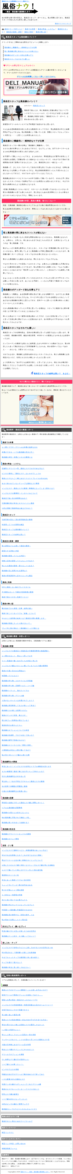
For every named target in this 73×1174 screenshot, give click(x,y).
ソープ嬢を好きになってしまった (14, 1099)
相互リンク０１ (8, 1132)
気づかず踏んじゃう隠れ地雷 (13, 890)
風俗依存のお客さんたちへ (12, 725)
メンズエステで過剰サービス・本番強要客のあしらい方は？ (25, 850)
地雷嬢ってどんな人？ (10, 676)
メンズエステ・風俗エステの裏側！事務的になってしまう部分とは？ (28, 488)
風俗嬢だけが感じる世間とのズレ (14, 710)
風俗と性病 (28, 32)
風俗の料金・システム (46, 29)
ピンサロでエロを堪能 (10, 1069)
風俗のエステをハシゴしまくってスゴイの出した (20, 1089)
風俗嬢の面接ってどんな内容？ (14, 556)
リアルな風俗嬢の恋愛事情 (12, 808)
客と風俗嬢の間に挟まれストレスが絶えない (21, 51)
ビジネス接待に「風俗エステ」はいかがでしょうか (21, 473)
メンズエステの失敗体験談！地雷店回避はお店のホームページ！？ (27, 1005)
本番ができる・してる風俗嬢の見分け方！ (18, 452)
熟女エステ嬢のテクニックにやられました (18, 1049)
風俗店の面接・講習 (14, 32)
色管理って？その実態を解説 (13, 525)
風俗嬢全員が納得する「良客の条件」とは (18, 915)
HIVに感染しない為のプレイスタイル (16, 587)
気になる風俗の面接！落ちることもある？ (18, 566)
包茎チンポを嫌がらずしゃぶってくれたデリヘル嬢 (21, 1084)
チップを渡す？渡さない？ (12, 962)
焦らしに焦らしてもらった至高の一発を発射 (19, 1035)
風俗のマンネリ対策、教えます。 (14, 715)
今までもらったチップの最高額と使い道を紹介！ (20, 957)
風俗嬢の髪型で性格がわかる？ (14, 740)
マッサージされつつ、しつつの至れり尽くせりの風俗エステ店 (25, 1040)
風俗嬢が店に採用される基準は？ (14, 571)
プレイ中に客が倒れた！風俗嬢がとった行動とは (20, 628)
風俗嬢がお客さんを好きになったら (15, 813)
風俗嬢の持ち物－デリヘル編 (13, 695)
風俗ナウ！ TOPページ (13, 29)
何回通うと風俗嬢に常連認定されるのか (17, 910)
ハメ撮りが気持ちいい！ (11, 1030)
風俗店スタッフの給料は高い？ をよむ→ (52, 374)
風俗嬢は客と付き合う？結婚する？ (15, 822)
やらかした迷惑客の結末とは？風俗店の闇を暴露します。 (24, 618)
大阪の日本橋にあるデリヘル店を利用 (16, 1045)
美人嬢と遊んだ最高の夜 (11, 1015)
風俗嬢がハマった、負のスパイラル (15, 690)
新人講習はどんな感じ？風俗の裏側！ (16, 546)
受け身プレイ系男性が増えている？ (15, 720)
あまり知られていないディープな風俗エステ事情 (20, 483)
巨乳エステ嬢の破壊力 (10, 1094)
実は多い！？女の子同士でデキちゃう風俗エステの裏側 (23, 781)
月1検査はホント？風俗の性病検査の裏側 (17, 592)
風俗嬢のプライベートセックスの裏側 (16, 834)
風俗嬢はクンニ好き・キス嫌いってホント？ (19, 936)
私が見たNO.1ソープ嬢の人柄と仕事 (16, 755)
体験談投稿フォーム (9, 1148)
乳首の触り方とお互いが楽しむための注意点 (19, 931)
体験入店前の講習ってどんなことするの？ (18, 561)
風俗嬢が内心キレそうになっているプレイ (18, 905)
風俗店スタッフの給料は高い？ (14, 534)
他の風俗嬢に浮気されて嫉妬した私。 (16, 817)
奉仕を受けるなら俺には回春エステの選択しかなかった (23, 1025)
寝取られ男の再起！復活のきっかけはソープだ (20, 1000)
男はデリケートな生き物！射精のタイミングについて (22, 860)
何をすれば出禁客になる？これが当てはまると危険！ (22, 855)
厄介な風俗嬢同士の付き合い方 (14, 776)
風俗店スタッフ (39, 106)
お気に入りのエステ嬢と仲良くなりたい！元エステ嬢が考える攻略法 (28, 865)
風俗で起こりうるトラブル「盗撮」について (19, 613)
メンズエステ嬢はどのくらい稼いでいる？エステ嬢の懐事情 (25, 666)
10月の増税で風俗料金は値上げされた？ (17, 508)
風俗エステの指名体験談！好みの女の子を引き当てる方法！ (25, 1020)
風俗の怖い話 (41, 32)
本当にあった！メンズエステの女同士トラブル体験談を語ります (26, 766)
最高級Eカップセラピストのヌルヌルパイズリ (19, 1109)
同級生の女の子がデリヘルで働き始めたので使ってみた (23, 1074)
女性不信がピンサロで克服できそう (15, 1010)
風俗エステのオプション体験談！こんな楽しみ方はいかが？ (25, 990)
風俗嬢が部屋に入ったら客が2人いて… (17, 623)
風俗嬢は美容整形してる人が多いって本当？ (19, 705)
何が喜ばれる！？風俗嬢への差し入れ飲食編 (19, 952)
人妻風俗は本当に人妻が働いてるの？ (16, 750)
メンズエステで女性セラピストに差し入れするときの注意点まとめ (27, 948)
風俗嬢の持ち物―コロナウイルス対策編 (17, 681)
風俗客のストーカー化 (10, 875)
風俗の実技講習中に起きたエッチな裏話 (17, 576)
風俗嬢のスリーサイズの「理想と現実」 (17, 745)
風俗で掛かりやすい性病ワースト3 (15, 597)
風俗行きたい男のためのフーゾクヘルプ (17, 1121)
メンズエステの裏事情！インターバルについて (20, 493)
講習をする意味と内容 (10, 551)
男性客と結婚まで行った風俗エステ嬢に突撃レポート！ (23, 803)
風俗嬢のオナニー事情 (10, 839)
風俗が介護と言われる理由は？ (14, 671)
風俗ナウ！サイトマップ (63, 23)
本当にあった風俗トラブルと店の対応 (16, 880)
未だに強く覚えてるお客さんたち (14, 900)
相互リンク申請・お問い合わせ (14, 1144)
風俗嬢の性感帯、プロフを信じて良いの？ (18, 735)
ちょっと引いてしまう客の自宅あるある (17, 885)
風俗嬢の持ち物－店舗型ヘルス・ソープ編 (18, 686)
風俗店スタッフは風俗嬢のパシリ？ (15, 529)
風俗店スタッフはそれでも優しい (17, 59)
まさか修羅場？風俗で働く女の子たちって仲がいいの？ (23, 771)
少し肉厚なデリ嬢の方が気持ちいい (15, 1059)
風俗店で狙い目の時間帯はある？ (14, 498)
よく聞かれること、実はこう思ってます (17, 656)
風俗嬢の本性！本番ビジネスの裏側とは (17, 457)
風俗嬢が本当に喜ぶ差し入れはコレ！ (16, 967)
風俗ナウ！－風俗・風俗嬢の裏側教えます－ (35, 1172)
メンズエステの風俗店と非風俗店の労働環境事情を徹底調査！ (25, 651)
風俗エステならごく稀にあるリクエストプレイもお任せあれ (25, 478)
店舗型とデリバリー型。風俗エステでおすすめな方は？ (23, 468)
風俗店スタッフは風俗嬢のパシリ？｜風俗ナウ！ (15, 1)
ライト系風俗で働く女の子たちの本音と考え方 (20, 661)
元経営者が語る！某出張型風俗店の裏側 (17, 519)
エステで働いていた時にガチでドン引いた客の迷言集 (22, 870)
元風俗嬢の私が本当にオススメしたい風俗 (18, 503)
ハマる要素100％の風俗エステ (13, 1079)
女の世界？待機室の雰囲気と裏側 (14, 786)
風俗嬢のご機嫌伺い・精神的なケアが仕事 (20, 47)
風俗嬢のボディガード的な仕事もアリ (18, 55)
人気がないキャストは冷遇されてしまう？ (18, 700)
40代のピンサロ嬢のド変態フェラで (15, 1104)
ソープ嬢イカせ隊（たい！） (13, 1064)
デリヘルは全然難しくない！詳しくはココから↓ (36, 76)
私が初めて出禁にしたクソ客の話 (14, 920)
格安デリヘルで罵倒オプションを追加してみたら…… (22, 995)
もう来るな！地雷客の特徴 (12, 895)
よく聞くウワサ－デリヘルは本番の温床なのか (20, 447)
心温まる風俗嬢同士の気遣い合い (14, 791)
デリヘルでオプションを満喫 (13, 1054)
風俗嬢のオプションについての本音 (15, 730)
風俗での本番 (30, 29)
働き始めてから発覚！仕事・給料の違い (17, 608)
